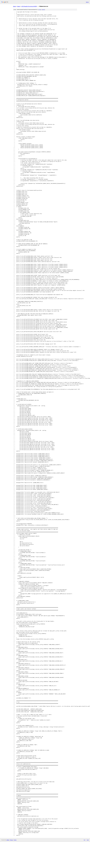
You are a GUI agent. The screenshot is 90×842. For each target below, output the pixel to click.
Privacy (11, 840)
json (88, 839)
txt (84, 839)
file (40, 9)
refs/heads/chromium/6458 (29, 6)
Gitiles (8, 840)
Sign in (87, 2)
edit (43, 9)
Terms (15, 840)
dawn (14, 6)
